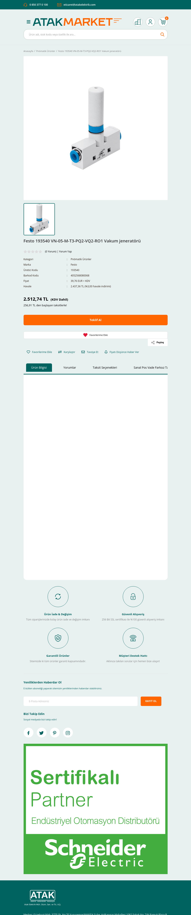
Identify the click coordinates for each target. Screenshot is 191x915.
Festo (74, 264)
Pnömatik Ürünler (81, 259)
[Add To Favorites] (96, 335)
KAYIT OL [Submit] (151, 701)
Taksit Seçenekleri (105, 367)
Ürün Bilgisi (39, 367)
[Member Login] (150, 22)
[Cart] (163, 22)
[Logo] (79, 22)
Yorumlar (69, 367)
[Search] (96, 34)
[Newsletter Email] (81, 701)
